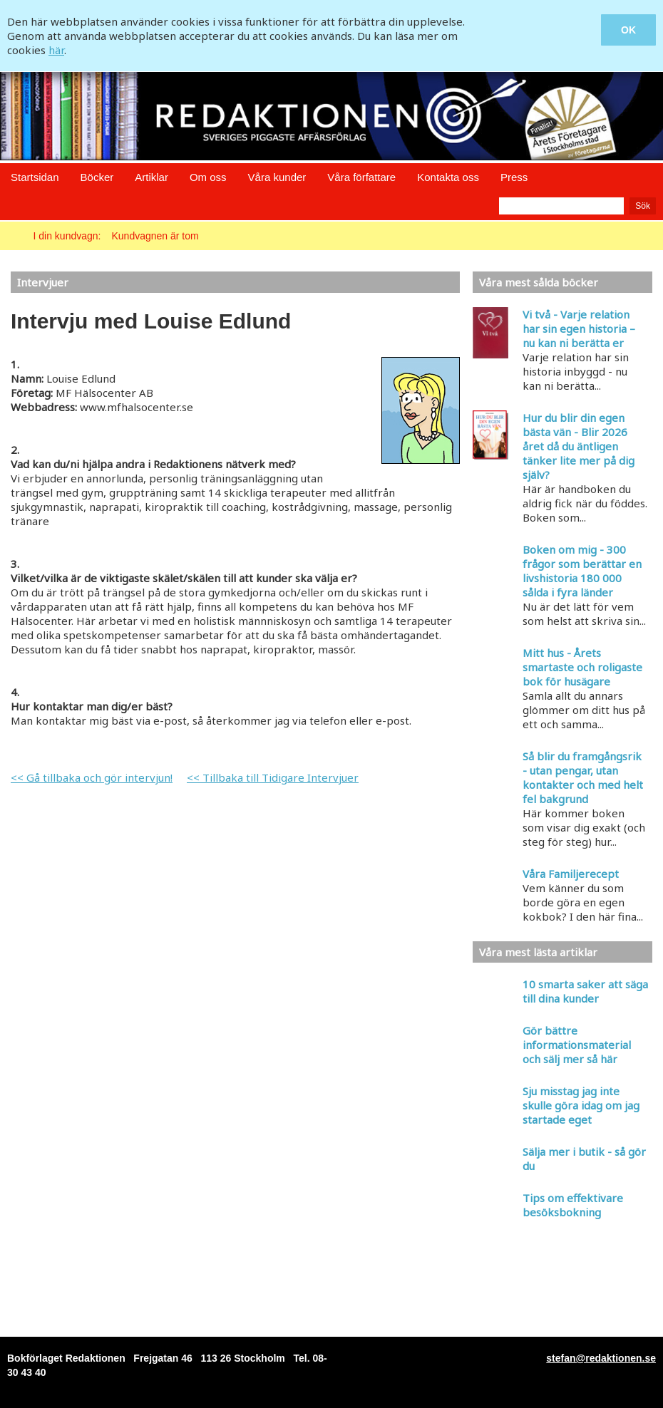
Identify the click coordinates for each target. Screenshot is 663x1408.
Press (514, 177)
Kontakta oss (448, 177)
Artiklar (151, 177)
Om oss (208, 177)
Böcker (97, 177)
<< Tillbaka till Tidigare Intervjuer (273, 777)
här (56, 50)
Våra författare (361, 177)
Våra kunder (277, 177)
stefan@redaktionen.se (601, 1358)
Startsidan (35, 177)
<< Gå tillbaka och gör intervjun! (92, 777)
